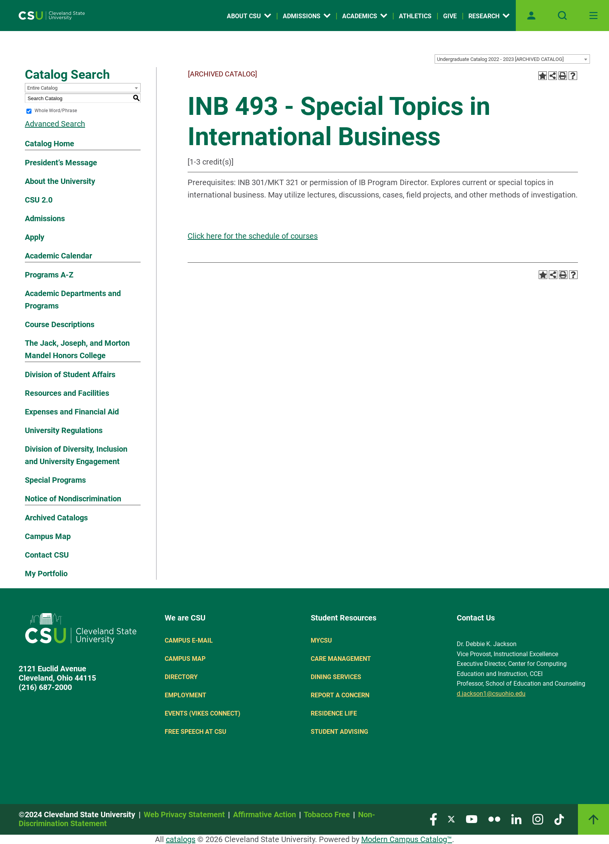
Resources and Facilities (67, 393)
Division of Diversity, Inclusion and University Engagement (76, 455)
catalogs (180, 839)
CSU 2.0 (38, 200)
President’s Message (61, 162)
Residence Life (334, 713)
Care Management (341, 658)
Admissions (45, 218)
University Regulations (64, 430)
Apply (34, 237)
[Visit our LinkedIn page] (516, 818)
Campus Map (48, 536)
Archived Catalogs (56, 517)
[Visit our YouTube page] (471, 818)
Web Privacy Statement (184, 814)
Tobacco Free (327, 814)
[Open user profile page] (531, 15)
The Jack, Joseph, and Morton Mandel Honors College (77, 349)
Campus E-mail (189, 640)
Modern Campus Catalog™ (406, 839)
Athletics (415, 16)
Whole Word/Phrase (56, 111)
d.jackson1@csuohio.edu (491, 693)
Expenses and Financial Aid (72, 411)
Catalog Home (49, 143)
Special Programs (55, 480)
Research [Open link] (489, 16)
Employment (185, 695)
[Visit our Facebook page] (433, 818)
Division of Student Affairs (70, 374)
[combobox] (512, 59)
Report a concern (340, 695)
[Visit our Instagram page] (537, 818)
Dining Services (336, 677)
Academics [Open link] (364, 16)
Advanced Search (55, 123)
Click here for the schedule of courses (253, 236)
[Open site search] (562, 15)
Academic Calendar (58, 255)
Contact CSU (47, 555)
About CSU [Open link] (249, 16)
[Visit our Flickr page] (494, 818)
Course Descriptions (59, 324)
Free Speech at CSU (195, 731)
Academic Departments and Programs (73, 299)
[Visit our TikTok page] (559, 818)
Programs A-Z (49, 274)
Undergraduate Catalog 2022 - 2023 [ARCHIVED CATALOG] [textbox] (500, 59)
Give (450, 16)
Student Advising (339, 731)
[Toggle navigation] (593, 15)
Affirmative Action (264, 814)
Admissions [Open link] (307, 16)
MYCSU (321, 640)
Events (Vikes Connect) (202, 713)
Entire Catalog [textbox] (42, 88)
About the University (60, 181)
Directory (181, 677)
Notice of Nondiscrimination (73, 498)
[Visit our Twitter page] (451, 818)
